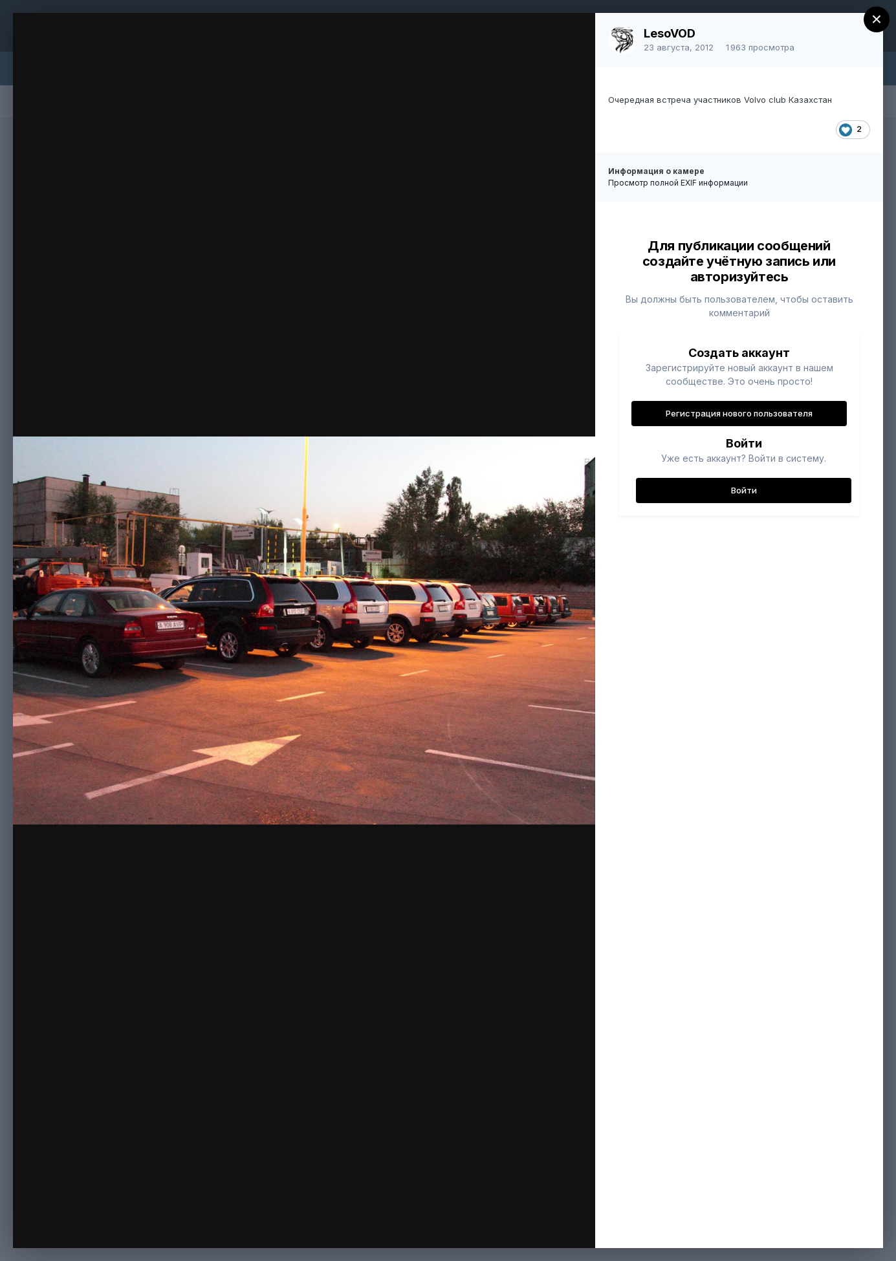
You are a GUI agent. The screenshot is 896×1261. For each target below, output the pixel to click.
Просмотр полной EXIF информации (678, 183)
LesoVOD (669, 33)
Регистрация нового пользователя (739, 413)
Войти (744, 490)
